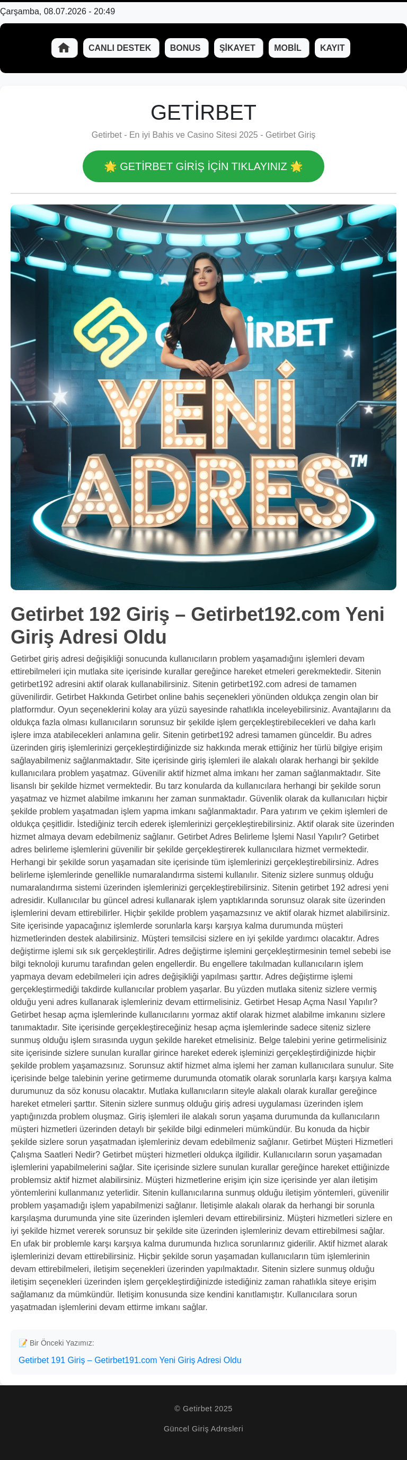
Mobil (289, 47)
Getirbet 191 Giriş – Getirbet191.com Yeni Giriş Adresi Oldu (130, 1360)
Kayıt (332, 47)
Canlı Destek (121, 47)
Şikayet (238, 47)
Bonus (186, 47)
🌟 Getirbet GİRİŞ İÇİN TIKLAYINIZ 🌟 (204, 166)
